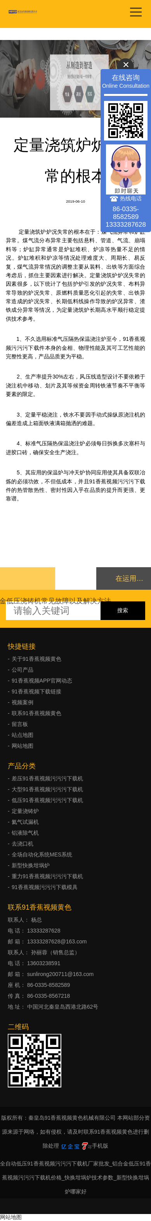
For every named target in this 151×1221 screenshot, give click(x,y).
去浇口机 (22, 844)
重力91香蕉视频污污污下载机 (47, 876)
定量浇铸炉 (25, 811)
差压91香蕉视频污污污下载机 (47, 778)
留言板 (20, 724)
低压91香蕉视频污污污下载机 (47, 800)
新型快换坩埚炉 (31, 865)
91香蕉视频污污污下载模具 (45, 887)
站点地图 (22, 735)
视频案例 (22, 702)
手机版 (100, 1146)
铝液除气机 (25, 833)
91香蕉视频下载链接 (36, 691)
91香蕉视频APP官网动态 (42, 680)
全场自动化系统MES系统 (42, 854)
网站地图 (22, 746)
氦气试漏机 (25, 822)
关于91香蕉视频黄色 (36, 659)
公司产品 (22, 670)
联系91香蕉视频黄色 (36, 713)
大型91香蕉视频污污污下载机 (47, 789)
